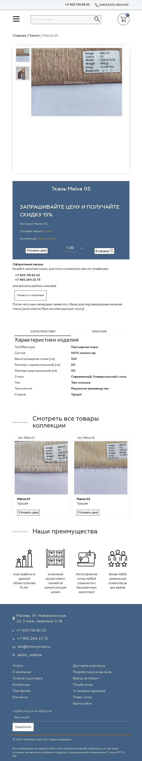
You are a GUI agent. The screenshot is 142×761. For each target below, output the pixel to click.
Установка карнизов (89, 691)
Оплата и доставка (28, 678)
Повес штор (82, 697)
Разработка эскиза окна (92, 672)
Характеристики (43, 331)
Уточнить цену (37, 250)
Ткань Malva (46, 238)
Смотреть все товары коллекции (66, 422)
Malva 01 (23, 499)
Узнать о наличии (30, 295)
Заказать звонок (112, 5)
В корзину (104, 251)
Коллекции (21, 684)
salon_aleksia (29, 655)
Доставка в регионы (89, 666)
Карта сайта (82, 703)
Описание (99, 331)
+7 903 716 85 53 (77, 4)
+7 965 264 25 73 (27, 279)
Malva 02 (83, 499)
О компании (22, 672)
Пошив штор (83, 684)
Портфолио (22, 691)
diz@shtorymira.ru (34, 647)
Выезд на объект (86, 678)
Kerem (48, 231)
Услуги (18, 666)
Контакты (20, 697)
